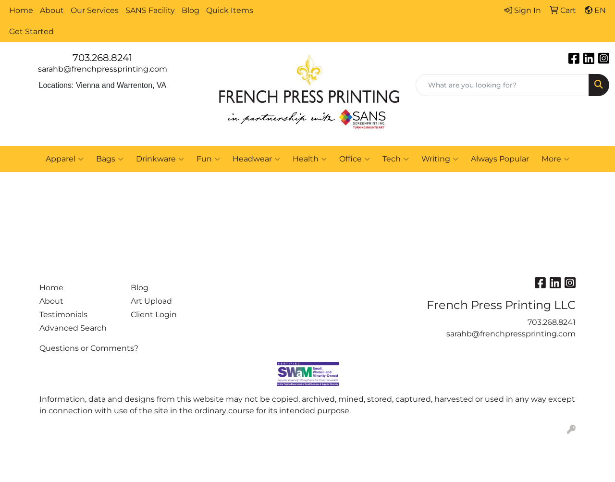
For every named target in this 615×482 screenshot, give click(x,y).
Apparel (65, 159)
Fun (208, 159)
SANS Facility (150, 10)
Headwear (256, 159)
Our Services (95, 10)
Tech (395, 159)
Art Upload (151, 301)
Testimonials (63, 314)
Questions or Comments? (88, 348)
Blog (190, 10)
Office (354, 159)
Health (310, 159)
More (555, 159)
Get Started (31, 31)
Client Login (154, 314)
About (52, 10)
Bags (109, 159)
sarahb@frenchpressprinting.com (102, 69)
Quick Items (229, 10)
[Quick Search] (502, 85)
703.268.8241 (102, 57)
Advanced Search (73, 328)
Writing (439, 159)
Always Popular (500, 158)
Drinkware (160, 159)
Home (21, 10)
